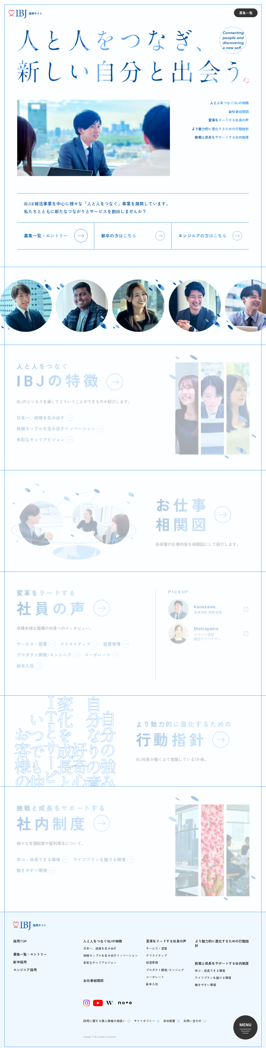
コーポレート (155, 974)
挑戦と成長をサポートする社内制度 (222, 137)
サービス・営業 (156, 945)
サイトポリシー (144, 1017)
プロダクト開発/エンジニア (165, 966)
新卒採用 (20, 958)
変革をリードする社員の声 (228, 119)
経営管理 (152, 959)
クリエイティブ (156, 952)
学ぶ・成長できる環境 (210, 967)
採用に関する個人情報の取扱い (104, 1017)
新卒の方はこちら (118, 234)
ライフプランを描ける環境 (213, 974)
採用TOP (20, 937)
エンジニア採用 (25, 966)
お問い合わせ (192, 1017)
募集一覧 (246, 12)
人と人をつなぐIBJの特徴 (229, 102)
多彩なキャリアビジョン (100, 959)
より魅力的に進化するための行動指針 (220, 128)
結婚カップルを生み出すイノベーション (110, 952)
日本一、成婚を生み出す (100, 945)
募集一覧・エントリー (46, 234)
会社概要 (169, 1017)
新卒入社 (152, 981)
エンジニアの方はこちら (202, 234)
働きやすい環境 (205, 981)
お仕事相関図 (239, 111)
